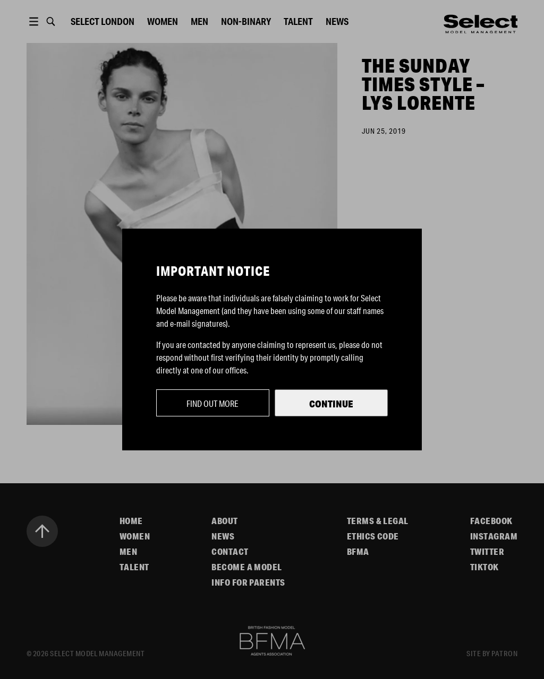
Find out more (212, 403)
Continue (331, 403)
